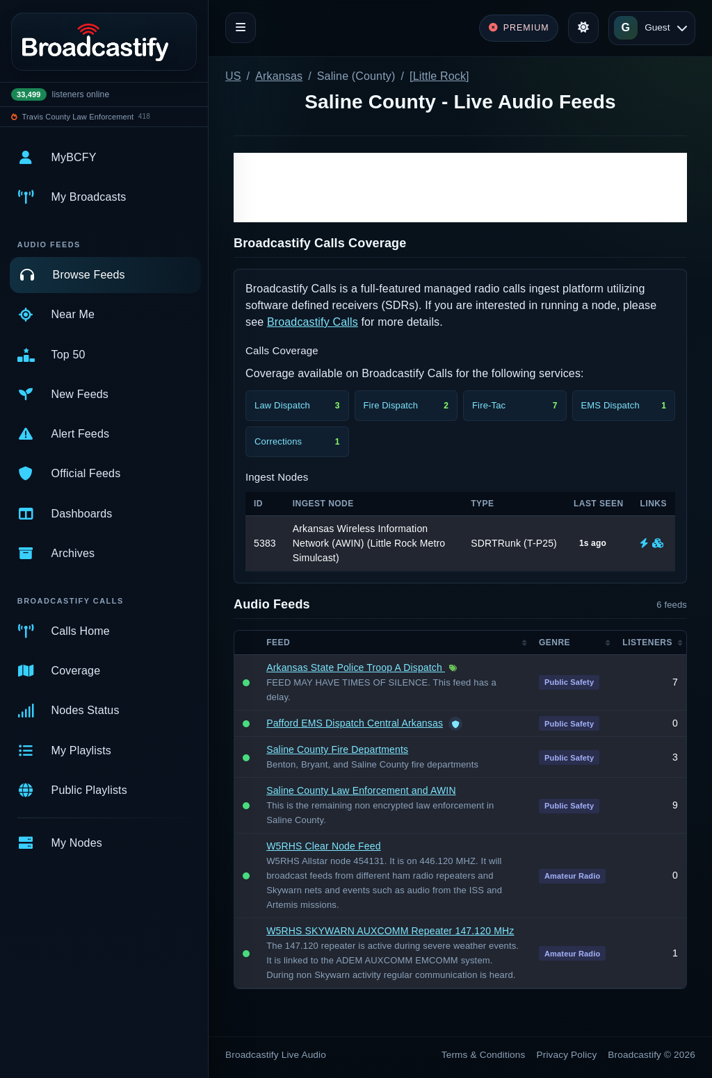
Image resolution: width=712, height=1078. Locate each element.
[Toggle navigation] (240, 28)
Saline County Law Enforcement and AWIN (360, 790)
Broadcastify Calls (312, 322)
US (233, 76)
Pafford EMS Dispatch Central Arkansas (354, 723)
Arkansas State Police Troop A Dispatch (355, 667)
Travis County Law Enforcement (78, 117)
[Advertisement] (460, 187)
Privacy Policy (567, 1055)
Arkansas (278, 76)
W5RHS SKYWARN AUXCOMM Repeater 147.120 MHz (390, 930)
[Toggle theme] (583, 28)
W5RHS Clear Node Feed (323, 846)
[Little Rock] (439, 76)
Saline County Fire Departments (337, 749)
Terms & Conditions (484, 1055)
